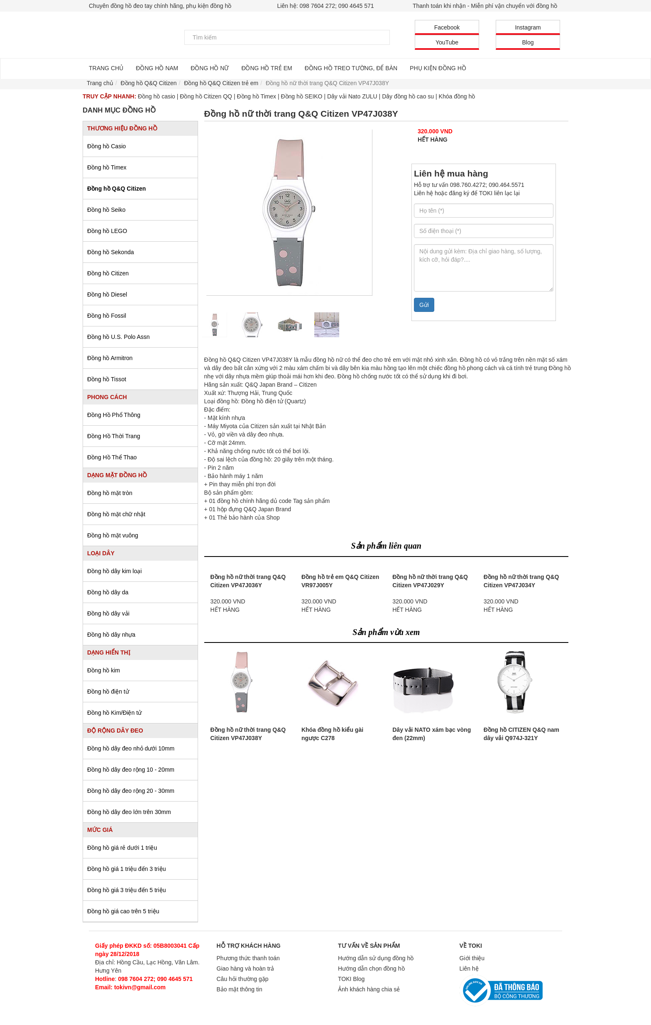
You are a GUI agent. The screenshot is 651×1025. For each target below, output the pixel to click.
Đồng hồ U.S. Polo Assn (118, 336)
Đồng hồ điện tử (108, 691)
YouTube (447, 42)
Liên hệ (469, 968)
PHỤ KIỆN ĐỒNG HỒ (438, 68)
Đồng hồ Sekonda (110, 252)
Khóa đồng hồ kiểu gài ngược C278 (332, 733)
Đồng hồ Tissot (106, 379)
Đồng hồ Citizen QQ (206, 96)
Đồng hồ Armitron (109, 358)
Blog (528, 42)
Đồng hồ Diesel (107, 294)
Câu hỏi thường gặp (243, 979)
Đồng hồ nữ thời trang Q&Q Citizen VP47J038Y (248, 733)
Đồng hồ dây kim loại (114, 571)
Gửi (424, 305)
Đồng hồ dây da (107, 592)
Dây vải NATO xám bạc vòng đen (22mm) (431, 733)
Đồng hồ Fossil (106, 315)
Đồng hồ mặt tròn (109, 493)
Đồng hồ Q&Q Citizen (116, 188)
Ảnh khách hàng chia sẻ (369, 989)
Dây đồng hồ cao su (408, 96)
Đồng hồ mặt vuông (112, 535)
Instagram (528, 27)
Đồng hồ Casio (106, 146)
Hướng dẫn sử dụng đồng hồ (376, 958)
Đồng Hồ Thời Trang (113, 436)
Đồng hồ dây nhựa (111, 634)
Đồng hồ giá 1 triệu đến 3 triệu (126, 869)
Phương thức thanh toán (248, 958)
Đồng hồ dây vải (108, 613)
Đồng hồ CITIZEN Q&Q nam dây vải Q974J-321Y (521, 733)
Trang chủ (100, 83)
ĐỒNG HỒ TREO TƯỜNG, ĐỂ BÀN (351, 68)
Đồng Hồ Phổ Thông (113, 415)
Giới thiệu (472, 958)
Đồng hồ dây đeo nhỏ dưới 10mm (130, 748)
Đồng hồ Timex (256, 96)
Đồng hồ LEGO (107, 231)
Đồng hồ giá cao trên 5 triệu (123, 911)
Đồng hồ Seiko (106, 209)
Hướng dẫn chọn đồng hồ (371, 968)
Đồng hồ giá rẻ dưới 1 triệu (122, 847)
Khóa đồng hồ (457, 96)
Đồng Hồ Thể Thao (112, 457)
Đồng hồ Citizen (108, 273)
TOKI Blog (351, 979)
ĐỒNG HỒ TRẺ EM (266, 68)
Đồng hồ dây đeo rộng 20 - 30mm (130, 790)
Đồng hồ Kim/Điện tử (114, 712)
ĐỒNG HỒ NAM (157, 68)
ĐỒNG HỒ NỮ (210, 68)
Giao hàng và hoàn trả (245, 968)
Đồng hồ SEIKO (301, 96)
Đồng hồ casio (156, 96)
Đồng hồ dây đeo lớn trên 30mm (129, 812)
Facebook (447, 27)
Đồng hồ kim (103, 670)
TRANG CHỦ (106, 68)
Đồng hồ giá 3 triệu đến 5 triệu (126, 890)
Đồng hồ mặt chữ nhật (116, 514)
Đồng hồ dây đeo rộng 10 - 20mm (130, 769)
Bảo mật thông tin (239, 989)
